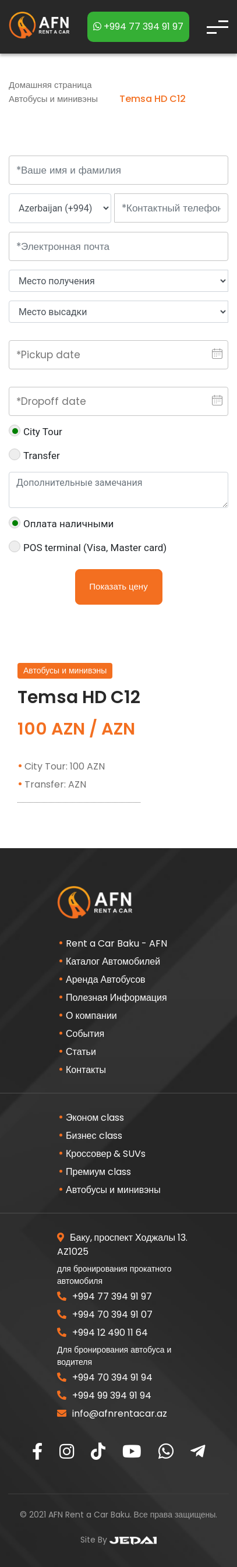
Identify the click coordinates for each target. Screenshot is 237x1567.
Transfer (34, 455)
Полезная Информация (116, 997)
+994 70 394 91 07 (105, 1314)
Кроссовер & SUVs (106, 1153)
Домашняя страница (50, 85)
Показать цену (118, 586)
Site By (118, 1539)
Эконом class (95, 1117)
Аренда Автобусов (106, 979)
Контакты (86, 1070)
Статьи (81, 1051)
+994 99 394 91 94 (104, 1395)
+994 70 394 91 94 (105, 1377)
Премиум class (98, 1171)
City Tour (35, 431)
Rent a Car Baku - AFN (116, 943)
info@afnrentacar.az (112, 1413)
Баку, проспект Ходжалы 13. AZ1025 (122, 1244)
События (85, 1033)
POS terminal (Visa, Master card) (88, 547)
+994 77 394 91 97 (138, 26)
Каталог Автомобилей (113, 961)
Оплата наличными (61, 523)
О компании (91, 1015)
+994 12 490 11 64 (102, 1332)
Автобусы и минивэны (54, 99)
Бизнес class (94, 1135)
